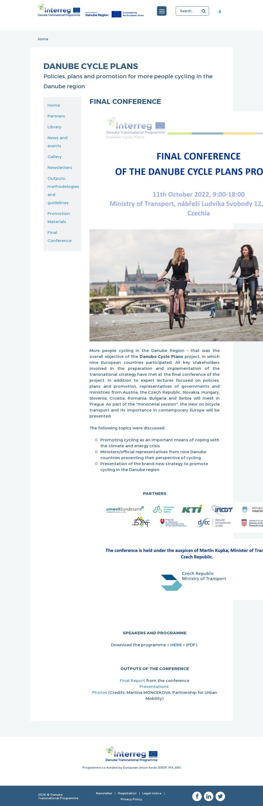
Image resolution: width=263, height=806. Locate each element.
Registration (127, 793)
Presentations (155, 686)
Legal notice (151, 793)
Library (54, 126)
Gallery (54, 156)
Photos (100, 692)
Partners (56, 115)
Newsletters (59, 167)
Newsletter (104, 793)
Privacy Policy (131, 799)
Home (43, 39)
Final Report (133, 680)
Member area (222, 11)
